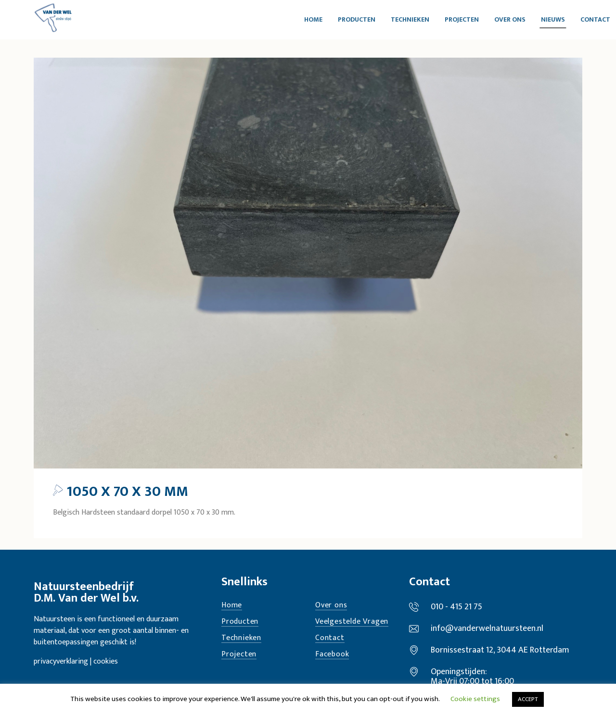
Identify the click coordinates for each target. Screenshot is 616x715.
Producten (239, 622)
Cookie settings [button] (475, 699)
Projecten (239, 655)
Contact (330, 638)
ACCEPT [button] (528, 699)
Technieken (241, 638)
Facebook (332, 655)
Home (231, 606)
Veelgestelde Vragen (351, 622)
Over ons (331, 606)
